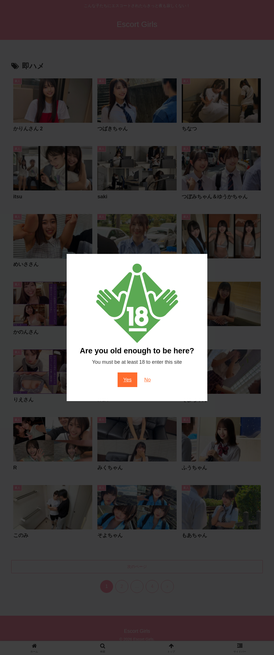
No (147, 380)
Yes (127, 380)
